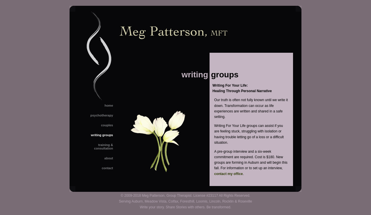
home (109, 105)
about (108, 158)
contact (107, 168)
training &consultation (103, 146)
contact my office (228, 174)
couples (107, 125)
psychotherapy (101, 115)
